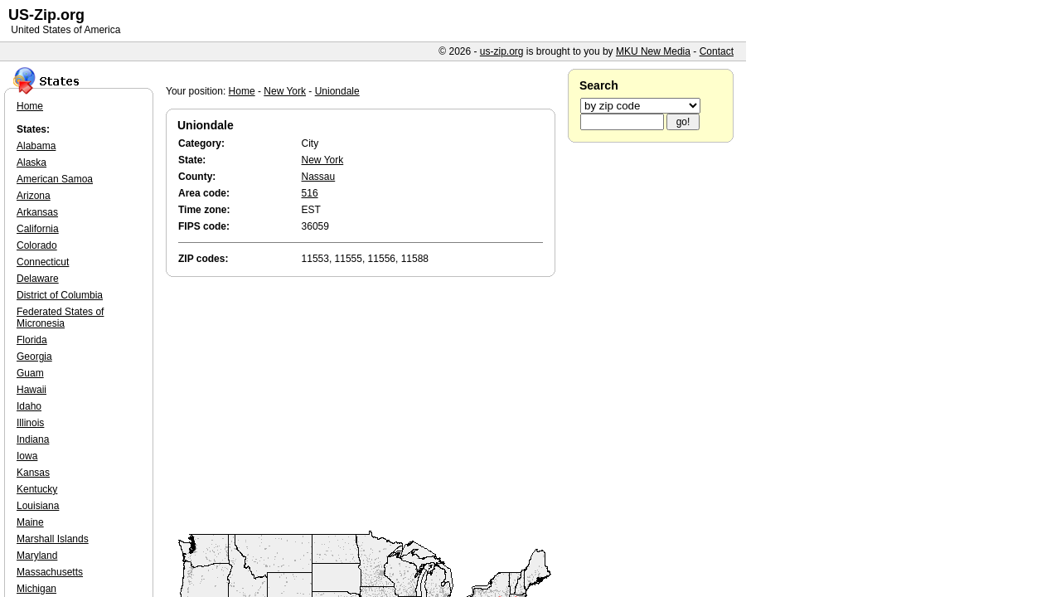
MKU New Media (653, 51)
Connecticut (43, 262)
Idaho (29, 406)
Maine (30, 522)
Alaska (31, 162)
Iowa (27, 456)
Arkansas (37, 212)
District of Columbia (60, 295)
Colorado (37, 245)
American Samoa (55, 179)
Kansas (33, 472)
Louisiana (38, 506)
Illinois (30, 423)
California (38, 229)
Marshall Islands (53, 539)
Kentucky (37, 489)
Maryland (37, 555)
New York (285, 91)
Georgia (34, 356)
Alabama (36, 146)
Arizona (34, 195)
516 (310, 193)
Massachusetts (50, 572)
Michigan (36, 589)
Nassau (319, 176)
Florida (32, 340)
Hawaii (31, 390)
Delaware (38, 278)
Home (242, 91)
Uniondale (337, 91)
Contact (717, 51)
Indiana (33, 439)
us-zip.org (502, 51)
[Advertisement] (365, 405)
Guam (30, 373)
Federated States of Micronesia (60, 317)
